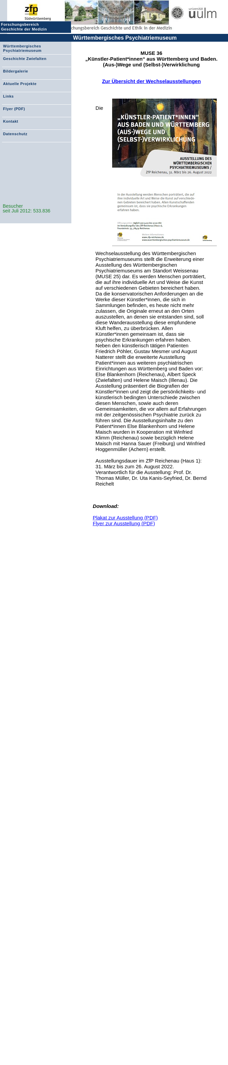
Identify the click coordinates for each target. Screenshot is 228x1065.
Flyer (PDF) (14, 109)
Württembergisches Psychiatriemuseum (125, 38)
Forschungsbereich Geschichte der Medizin (25, 26)
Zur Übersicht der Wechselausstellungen (151, 81)
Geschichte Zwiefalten (25, 59)
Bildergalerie (15, 71)
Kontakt (10, 121)
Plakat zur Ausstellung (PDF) (125, 517)
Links (8, 96)
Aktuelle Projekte (20, 84)
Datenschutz (15, 134)
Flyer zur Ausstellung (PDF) (124, 523)
